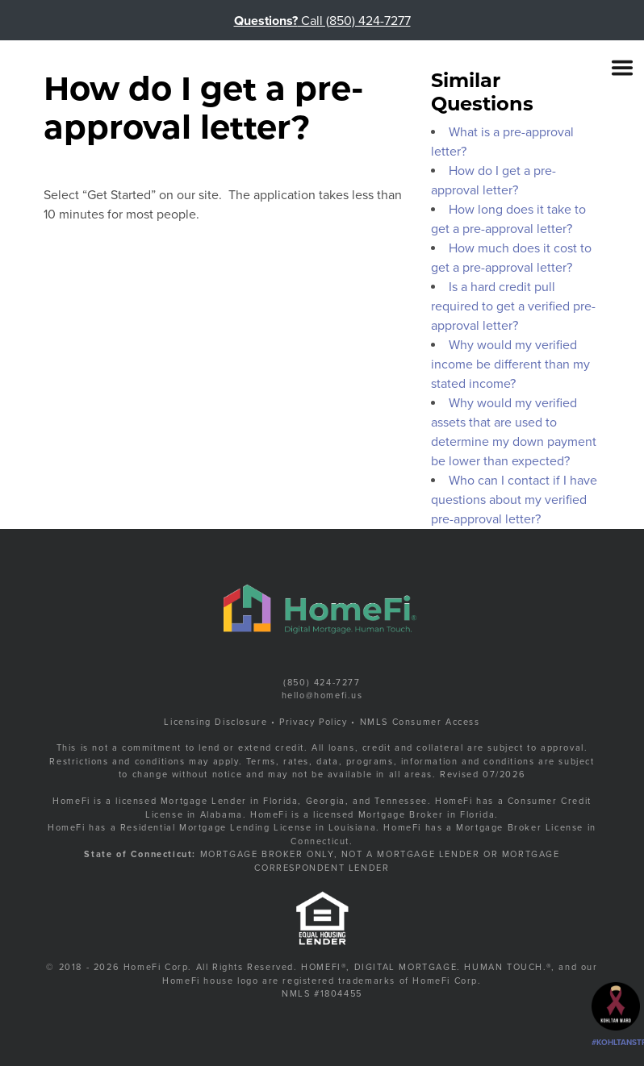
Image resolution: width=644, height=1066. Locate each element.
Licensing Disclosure (215, 722)
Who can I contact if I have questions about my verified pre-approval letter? (514, 500)
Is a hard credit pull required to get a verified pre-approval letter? (513, 306)
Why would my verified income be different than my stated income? (510, 364)
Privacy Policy (313, 722)
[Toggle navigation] (622, 67)
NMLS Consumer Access (420, 722)
